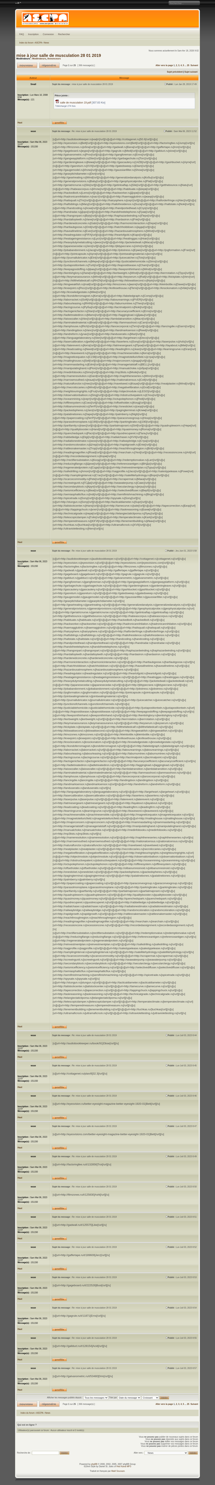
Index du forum (26, 43)
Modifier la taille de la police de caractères (18, 3)
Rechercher (64, 34)
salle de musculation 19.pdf (75, 102)
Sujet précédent (175, 72)
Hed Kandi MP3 (124, 1466)
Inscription (33, 34)
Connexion (48, 34)
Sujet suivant (190, 72)
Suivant (194, 65)
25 (188, 65)
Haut (20, 123)
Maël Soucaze (118, 1471)
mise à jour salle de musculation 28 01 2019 (58, 55)
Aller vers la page (165, 65)
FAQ (21, 34)
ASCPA (38, 43)
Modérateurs (39, 58)
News (46, 43)
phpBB (94, 1464)
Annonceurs (54, 58)
